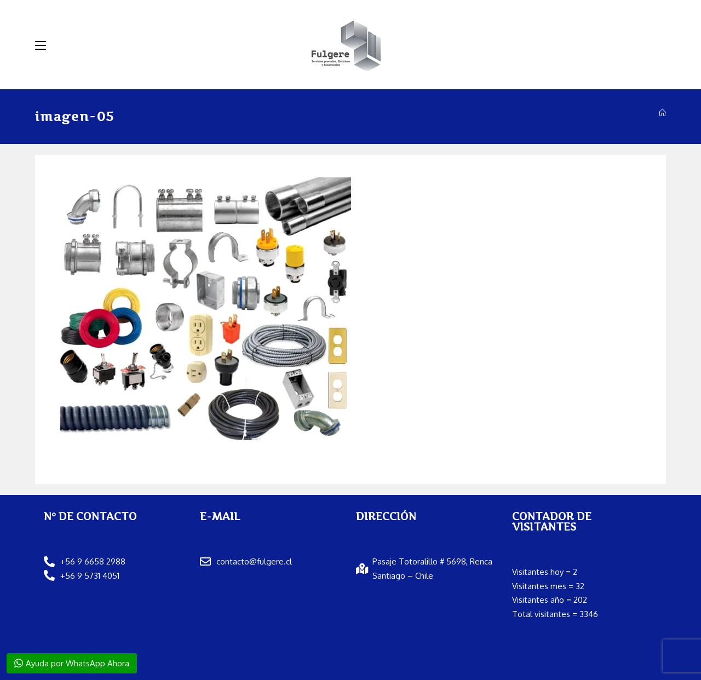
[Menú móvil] (40, 45)
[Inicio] (662, 112)
